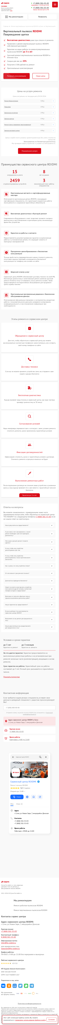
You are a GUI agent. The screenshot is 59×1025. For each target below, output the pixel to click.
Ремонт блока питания (11, 101)
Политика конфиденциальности (29, 1004)
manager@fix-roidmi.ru (10, 948)
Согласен (51, 1019)
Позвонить (42, 17)
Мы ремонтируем (14, 16)
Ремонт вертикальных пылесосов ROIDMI (30, 910)
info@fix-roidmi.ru (8, 943)
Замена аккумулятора (11, 113)
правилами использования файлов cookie (30, 1020)
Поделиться (3, 986)
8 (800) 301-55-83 (8, 937)
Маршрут (17, 797)
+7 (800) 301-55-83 (41, 3)
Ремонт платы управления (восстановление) (17, 124)
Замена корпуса (9, 119)
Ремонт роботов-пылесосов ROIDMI (28, 905)
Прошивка (7, 107)
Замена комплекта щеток (12, 130)
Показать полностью (11, 677)
